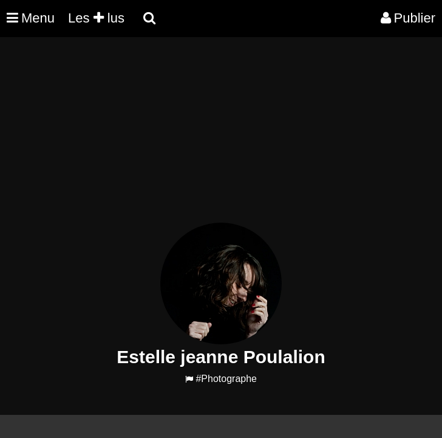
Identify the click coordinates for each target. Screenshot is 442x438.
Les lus (96, 18)
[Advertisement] (221, 137)
